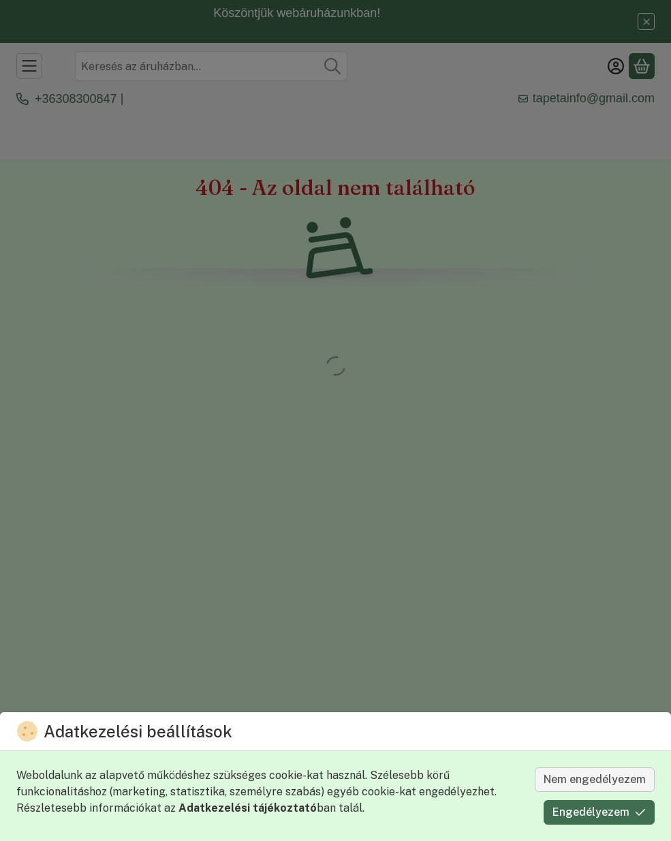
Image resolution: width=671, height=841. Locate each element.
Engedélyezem (599, 812)
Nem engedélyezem (595, 779)
